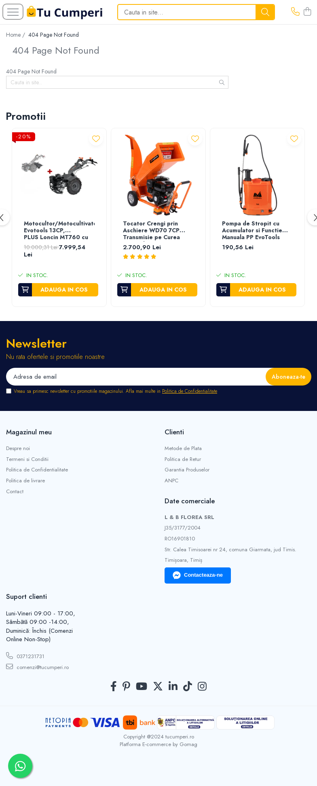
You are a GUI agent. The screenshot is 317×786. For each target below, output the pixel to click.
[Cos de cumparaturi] (307, 12)
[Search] (196, 12)
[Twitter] (158, 687)
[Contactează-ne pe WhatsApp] (20, 766)
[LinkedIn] (173, 687)
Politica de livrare (25, 480)
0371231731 (25, 656)
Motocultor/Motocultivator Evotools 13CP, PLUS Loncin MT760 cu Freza (59, 231)
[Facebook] (113, 687)
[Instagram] (202, 687)
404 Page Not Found (53, 35)
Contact (14, 491)
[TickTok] (187, 687)
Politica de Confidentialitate (189, 391)
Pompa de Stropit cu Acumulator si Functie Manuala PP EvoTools (252, 230)
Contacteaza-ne (198, 575)
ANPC (171, 480)
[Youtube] (141, 687)
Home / (16, 35)
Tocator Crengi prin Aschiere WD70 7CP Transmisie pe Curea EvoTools (151, 231)
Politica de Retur (183, 459)
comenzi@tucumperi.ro (37, 667)
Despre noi (18, 448)
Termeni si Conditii (27, 459)
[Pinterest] (126, 687)
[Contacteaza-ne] (295, 12)
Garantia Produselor (187, 469)
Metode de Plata (183, 448)
